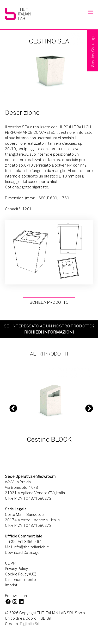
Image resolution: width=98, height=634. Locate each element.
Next (89, 408)
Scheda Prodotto (49, 302)
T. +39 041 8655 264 (23, 541)
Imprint (11, 585)
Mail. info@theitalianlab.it (27, 547)
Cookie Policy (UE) (20, 574)
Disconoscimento (20, 579)
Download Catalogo (22, 552)
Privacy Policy (16, 568)
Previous (13, 408)
